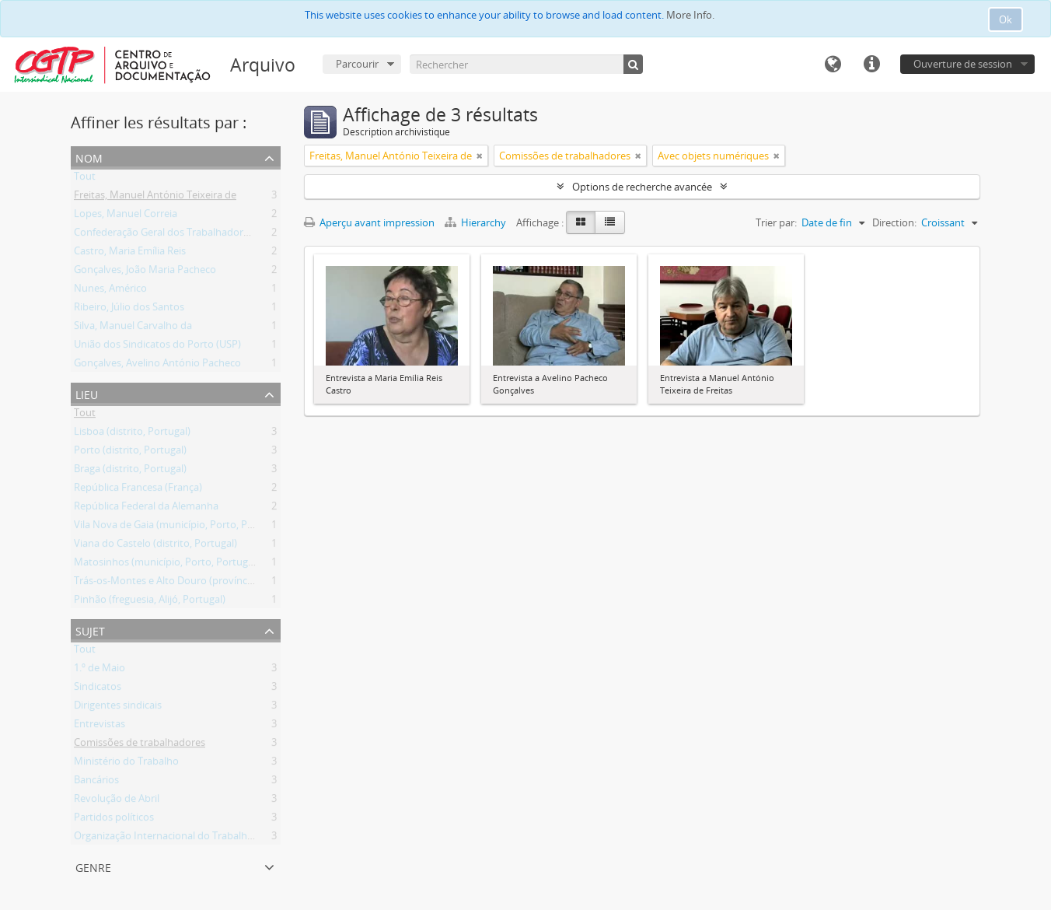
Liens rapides (871, 64)
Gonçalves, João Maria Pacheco (145, 272)
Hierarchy (476, 222)
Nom (89, 156)
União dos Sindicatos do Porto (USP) (157, 347)
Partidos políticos (114, 820)
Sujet (90, 629)
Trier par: (776, 222)
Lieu (86, 393)
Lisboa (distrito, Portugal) (132, 434)
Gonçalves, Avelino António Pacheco (157, 366)
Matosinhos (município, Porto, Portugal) (166, 565)
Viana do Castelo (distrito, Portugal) (155, 546)
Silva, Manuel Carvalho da (133, 328)
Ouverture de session (962, 64)
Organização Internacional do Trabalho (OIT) (176, 838)
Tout (85, 179)
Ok (1005, 19)
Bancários (96, 782)
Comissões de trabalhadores (139, 745)
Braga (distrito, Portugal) (130, 471)
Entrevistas (99, 726)
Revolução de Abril (116, 801)
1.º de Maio (99, 670)
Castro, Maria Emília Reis (130, 254)
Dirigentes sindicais (118, 708)
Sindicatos (97, 689)
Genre (93, 866)
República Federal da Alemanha (146, 509)
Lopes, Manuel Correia (125, 216)
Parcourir (357, 64)
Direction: (894, 222)
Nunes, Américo (110, 291)
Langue (832, 64)
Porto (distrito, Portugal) (130, 453)
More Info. (690, 15)
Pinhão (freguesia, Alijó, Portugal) (149, 602)
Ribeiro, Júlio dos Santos (129, 310)
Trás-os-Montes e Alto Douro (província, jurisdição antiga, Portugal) (228, 583)
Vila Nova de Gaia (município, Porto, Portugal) (179, 527)
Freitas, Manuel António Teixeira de (155, 198)
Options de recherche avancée (642, 187)
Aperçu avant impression (369, 222)
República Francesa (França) (138, 490)
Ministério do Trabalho (126, 764)
